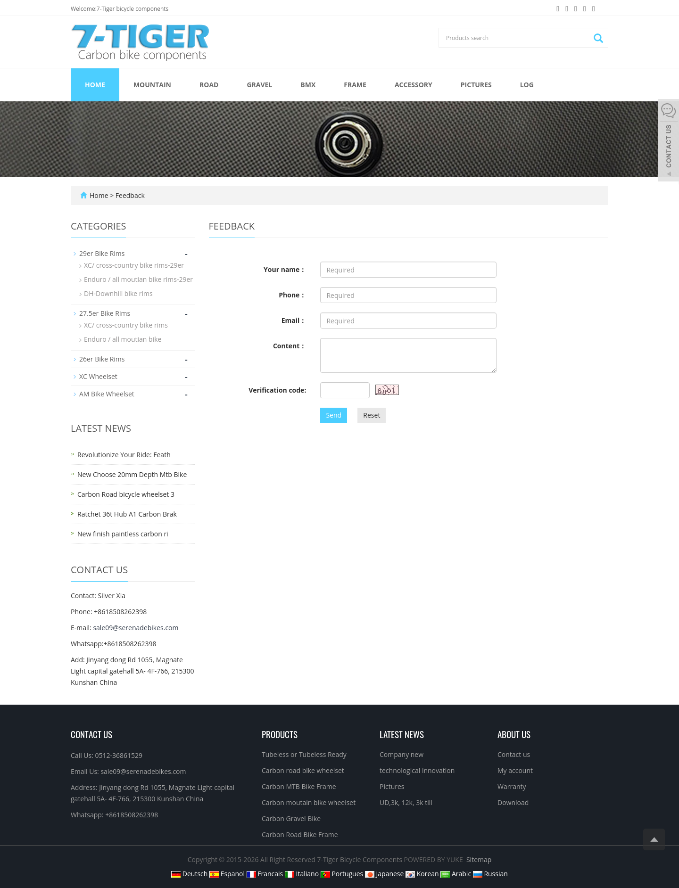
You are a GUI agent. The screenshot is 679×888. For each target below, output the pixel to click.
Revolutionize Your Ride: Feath (124, 454)
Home (95, 84)
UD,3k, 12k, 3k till (406, 802)
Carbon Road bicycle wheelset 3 (125, 494)
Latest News (402, 733)
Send (333, 415)
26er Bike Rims (101, 358)
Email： (294, 320)
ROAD (208, 84)
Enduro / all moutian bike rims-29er (138, 279)
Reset (371, 415)
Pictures (476, 84)
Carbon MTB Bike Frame (299, 786)
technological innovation (417, 770)
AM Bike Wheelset (106, 393)
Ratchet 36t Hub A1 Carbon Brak (127, 514)
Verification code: (277, 390)
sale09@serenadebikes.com (135, 627)
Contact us (513, 754)
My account (515, 770)
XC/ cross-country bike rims (126, 325)
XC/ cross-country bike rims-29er (134, 265)
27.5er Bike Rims (104, 313)
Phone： (292, 294)
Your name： (285, 269)
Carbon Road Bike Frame (300, 834)
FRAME (355, 84)
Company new (401, 754)
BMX (307, 84)
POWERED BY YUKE (434, 859)
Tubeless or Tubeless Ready (304, 754)
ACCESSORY (413, 84)
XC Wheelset (98, 376)
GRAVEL (259, 84)
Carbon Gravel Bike (291, 818)
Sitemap (478, 859)
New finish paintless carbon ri (122, 533)
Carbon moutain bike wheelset (309, 802)
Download (513, 802)
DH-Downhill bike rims (118, 293)
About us (513, 733)
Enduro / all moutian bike (122, 339)
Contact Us (91, 733)
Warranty (511, 786)
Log (527, 84)
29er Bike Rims (101, 253)
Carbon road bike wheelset (303, 770)
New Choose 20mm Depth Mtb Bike (132, 474)
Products (280, 733)
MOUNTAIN (152, 84)
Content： (289, 345)
